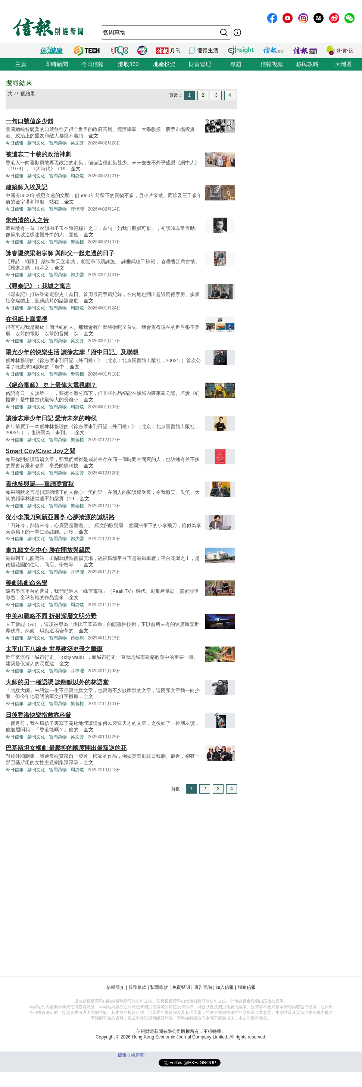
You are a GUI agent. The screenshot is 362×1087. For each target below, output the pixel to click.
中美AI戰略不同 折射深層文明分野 (51, 616)
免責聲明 (181, 987)
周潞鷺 (77, 175)
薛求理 (77, 209)
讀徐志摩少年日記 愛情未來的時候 (51, 418)
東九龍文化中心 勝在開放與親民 (48, 550)
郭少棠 (77, 274)
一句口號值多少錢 (29, 121)
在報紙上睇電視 (26, 319)
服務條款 (137, 987)
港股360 (128, 64)
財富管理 (200, 64)
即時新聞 (57, 64)
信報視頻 (271, 64)
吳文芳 (77, 143)
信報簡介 (115, 987)
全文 (93, 135)
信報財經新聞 (131, 1055)
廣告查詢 (203, 987)
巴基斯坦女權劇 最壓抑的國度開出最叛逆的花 (66, 748)
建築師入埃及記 (26, 187)
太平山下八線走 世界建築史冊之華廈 (54, 649)
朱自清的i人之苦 (27, 220)
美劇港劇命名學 (26, 583)
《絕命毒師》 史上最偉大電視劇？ (51, 385)
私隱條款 (159, 987)
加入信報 (225, 987)
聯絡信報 (247, 987)
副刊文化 (36, 143)
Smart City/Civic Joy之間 (40, 451)
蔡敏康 (77, 638)
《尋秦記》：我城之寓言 (38, 286)
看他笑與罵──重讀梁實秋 (40, 484)
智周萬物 (58, 143)
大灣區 (343, 64)
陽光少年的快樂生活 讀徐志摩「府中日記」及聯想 (72, 352)
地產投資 (164, 64)
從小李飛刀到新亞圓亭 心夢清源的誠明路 (60, 517)
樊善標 (77, 242)
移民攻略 (307, 64)
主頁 (20, 64)
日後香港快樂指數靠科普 (38, 715)
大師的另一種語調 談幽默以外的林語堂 (57, 682)
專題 (235, 64)
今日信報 (92, 64)
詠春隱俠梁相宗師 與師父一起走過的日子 (60, 253)
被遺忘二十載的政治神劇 (38, 154)
